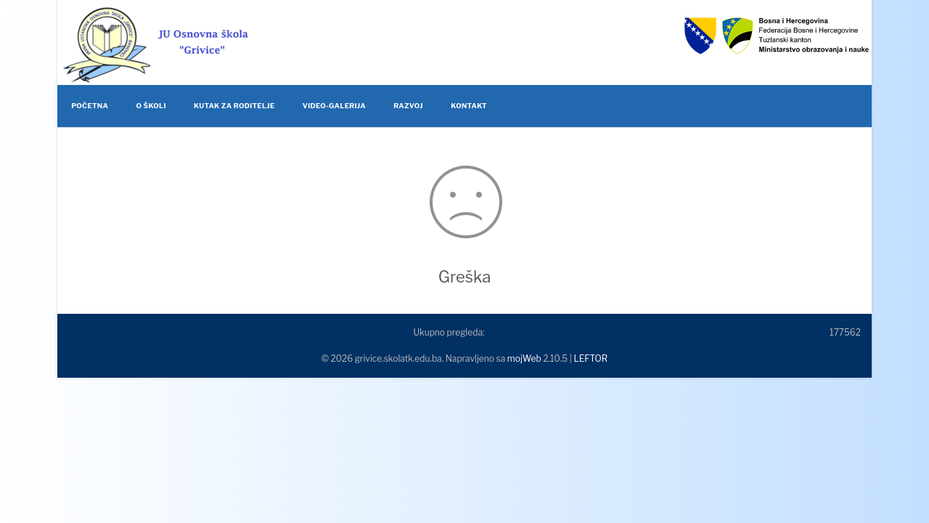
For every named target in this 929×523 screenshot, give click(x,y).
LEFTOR (590, 358)
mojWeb (524, 358)
